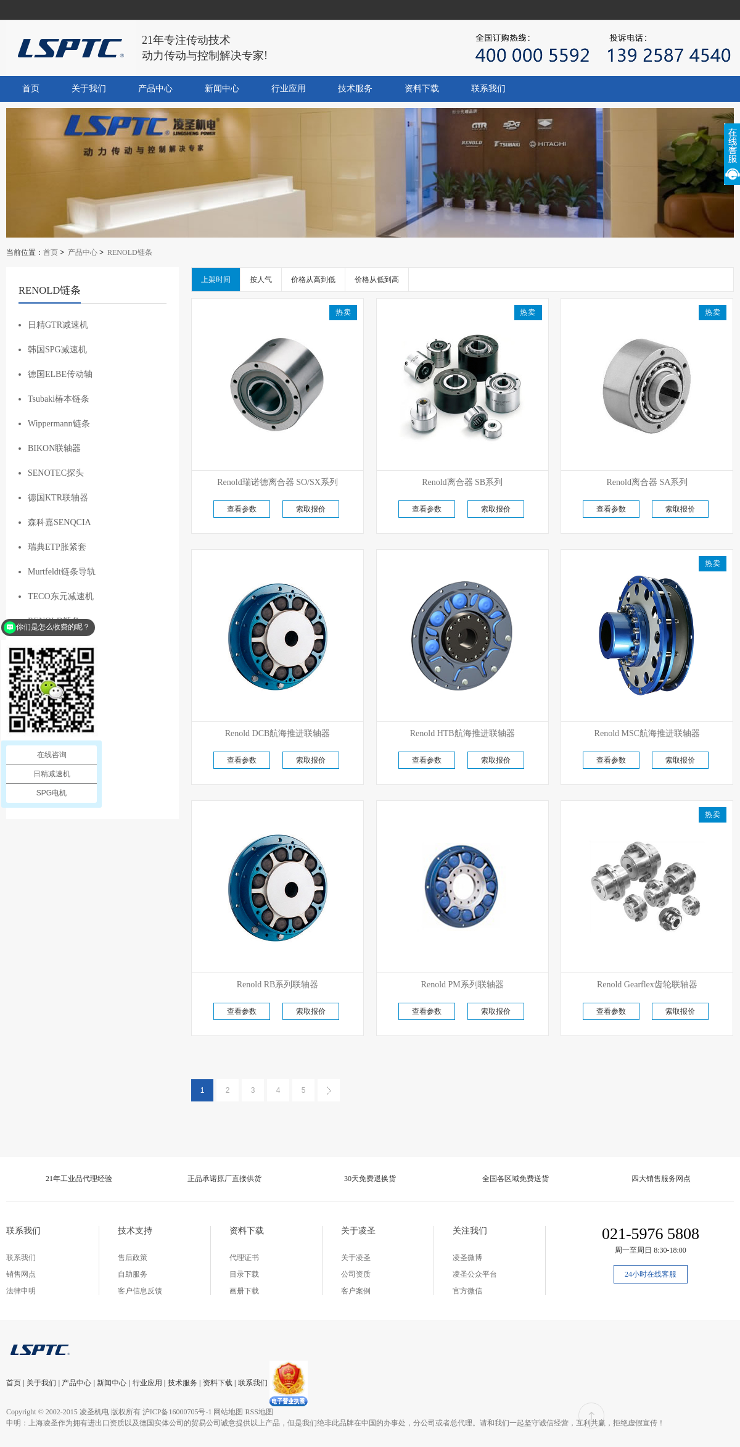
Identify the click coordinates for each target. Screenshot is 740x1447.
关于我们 (89, 88)
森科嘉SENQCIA (59, 522)
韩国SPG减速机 (57, 349)
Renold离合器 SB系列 (462, 482)
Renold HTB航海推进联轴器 (462, 733)
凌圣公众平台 (475, 1274)
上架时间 (216, 279)
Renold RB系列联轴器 (278, 984)
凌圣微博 (467, 1257)
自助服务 (132, 1274)
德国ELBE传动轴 (60, 374)
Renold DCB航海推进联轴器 (278, 733)
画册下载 (244, 1291)
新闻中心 (222, 88)
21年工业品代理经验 (79, 1178)
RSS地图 (259, 1412)
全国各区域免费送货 (515, 1178)
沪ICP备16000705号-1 (177, 1412)
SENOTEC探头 (56, 473)
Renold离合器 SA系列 (647, 482)
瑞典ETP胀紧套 (57, 547)
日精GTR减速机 (58, 325)
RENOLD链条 (129, 252)
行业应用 (288, 88)
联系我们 (488, 88)
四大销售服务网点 (661, 1178)
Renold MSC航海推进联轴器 (647, 733)
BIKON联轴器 (54, 448)
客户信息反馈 (140, 1291)
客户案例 (356, 1291)
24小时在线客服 (650, 1274)
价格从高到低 (313, 279)
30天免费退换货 (370, 1178)
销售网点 (21, 1274)
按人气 (261, 279)
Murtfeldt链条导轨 (62, 571)
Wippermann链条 (59, 423)
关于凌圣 (356, 1257)
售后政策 (132, 1257)
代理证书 (244, 1257)
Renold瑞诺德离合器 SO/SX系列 (277, 482)
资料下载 (422, 88)
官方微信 (467, 1291)
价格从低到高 (377, 279)
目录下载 (244, 1274)
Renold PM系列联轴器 (462, 984)
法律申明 (21, 1291)
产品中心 (155, 88)
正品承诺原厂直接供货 (224, 1178)
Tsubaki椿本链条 (58, 399)
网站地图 (228, 1412)
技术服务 (355, 88)
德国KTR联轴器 (58, 497)
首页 (30, 88)
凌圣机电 (94, 1412)
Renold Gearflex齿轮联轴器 (647, 984)
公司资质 (356, 1274)
